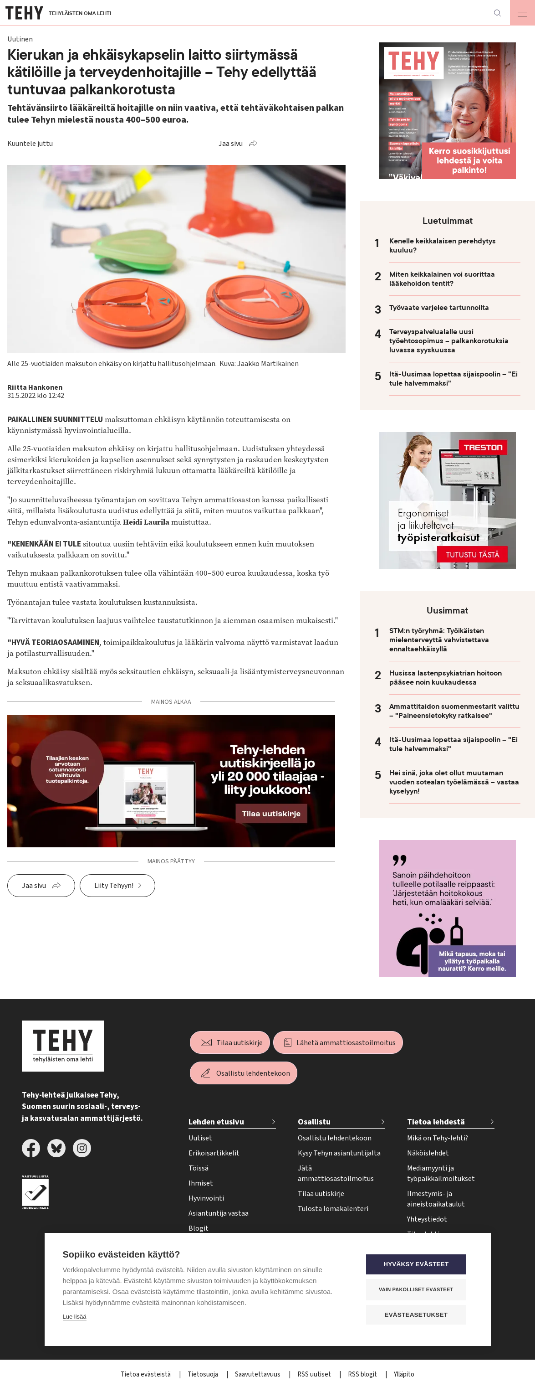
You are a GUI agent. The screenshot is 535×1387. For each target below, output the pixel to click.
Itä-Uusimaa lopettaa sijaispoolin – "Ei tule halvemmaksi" (453, 379)
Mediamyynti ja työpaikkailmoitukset (441, 1173)
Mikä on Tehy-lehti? (437, 1138)
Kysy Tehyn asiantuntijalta (339, 1153)
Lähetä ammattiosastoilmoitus (346, 1043)
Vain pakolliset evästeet (417, 1289)
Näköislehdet (428, 1153)
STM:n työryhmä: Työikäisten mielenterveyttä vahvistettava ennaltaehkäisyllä (439, 640)
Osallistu (314, 1122)
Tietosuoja (203, 1374)
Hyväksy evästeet (417, 1264)
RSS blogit (363, 1374)
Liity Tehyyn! (113, 886)
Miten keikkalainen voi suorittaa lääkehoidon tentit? (442, 279)
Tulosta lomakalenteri (333, 1209)
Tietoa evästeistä (146, 1374)
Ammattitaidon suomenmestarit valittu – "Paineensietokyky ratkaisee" (454, 711)
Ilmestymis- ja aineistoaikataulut (436, 1199)
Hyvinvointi (206, 1198)
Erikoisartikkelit (214, 1153)
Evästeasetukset (417, 1314)
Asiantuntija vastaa (219, 1213)
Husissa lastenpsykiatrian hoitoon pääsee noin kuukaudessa (445, 678)
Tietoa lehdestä (436, 1122)
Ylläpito (404, 1374)
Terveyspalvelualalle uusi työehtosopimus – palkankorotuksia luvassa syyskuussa (449, 341)
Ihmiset (201, 1183)
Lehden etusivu (216, 1122)
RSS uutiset (314, 1374)
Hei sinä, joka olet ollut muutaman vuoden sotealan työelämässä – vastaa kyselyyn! (454, 782)
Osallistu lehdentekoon (253, 1073)
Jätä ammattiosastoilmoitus (336, 1173)
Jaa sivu (231, 144)
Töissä (199, 1168)
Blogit (199, 1228)
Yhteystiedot (427, 1219)
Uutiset (200, 1138)
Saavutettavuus (258, 1374)
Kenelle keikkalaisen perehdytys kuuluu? (442, 246)
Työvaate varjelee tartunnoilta (439, 307)
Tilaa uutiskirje (239, 1043)
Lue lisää (75, 1317)
